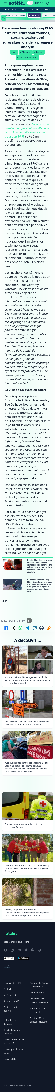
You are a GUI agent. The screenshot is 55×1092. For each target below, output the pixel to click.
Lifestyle (34, 9)
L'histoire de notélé (13, 983)
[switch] (30, 3)
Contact (7, 989)
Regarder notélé (11, 1001)
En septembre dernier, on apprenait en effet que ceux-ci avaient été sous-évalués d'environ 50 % (27, 130)
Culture (24, 9)
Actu (7, 9)
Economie (45, 9)
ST (29, 620)
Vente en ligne (37, 992)
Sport (14, 9)
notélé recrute (10, 995)
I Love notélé (10, 1059)
